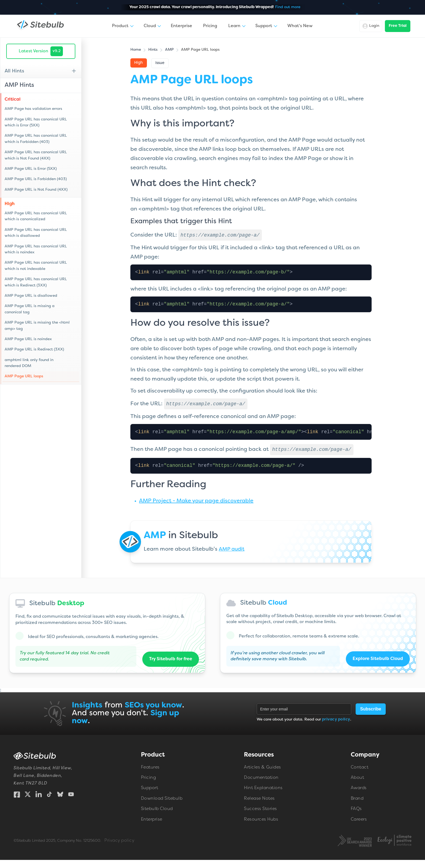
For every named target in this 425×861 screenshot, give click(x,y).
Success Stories (260, 810)
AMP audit (232, 550)
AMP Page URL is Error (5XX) (31, 169)
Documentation (261, 779)
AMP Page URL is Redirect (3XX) (34, 349)
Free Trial (398, 26)
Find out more (287, 7)
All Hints (14, 71)
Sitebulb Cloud (157, 810)
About (357, 779)
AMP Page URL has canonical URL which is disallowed (36, 233)
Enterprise (181, 26)
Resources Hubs (261, 820)
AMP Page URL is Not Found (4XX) (36, 190)
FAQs (356, 810)
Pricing (210, 26)
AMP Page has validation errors (33, 109)
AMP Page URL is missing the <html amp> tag (37, 325)
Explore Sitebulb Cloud (377, 660)
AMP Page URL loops (24, 376)
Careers (359, 820)
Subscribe (370, 710)
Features (150, 768)
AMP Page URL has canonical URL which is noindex (36, 249)
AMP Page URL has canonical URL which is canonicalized (36, 216)
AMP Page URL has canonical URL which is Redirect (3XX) (36, 282)
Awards (359, 789)
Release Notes (259, 800)
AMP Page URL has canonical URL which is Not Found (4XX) (36, 155)
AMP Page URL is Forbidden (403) (36, 179)
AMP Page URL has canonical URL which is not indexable (36, 265)
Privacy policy (119, 842)
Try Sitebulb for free (170, 660)
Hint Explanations (263, 789)
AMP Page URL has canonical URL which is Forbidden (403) (36, 139)
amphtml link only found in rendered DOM (29, 363)
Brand (357, 800)
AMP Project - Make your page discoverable (196, 502)
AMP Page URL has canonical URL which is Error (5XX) (36, 122)
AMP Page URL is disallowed (31, 296)
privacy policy (336, 720)
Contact (360, 768)
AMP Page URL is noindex (28, 339)
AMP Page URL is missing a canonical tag (29, 309)
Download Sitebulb (162, 800)
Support (149, 789)
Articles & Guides (262, 768)
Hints (152, 50)
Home (135, 50)
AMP (169, 50)
